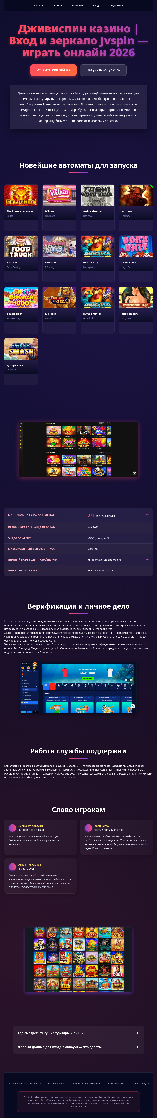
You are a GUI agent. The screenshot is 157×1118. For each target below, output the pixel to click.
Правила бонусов (140, 1083)
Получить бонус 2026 (103, 70)
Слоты (58, 5)
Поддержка (116, 5)
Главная (39, 5)
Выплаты (77, 5)
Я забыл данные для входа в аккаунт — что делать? (60, 1047)
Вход (96, 5)
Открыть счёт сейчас (53, 70)
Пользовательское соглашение (24, 1083)
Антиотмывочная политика (87, 1083)
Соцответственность (57, 1083)
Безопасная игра (117, 1083)
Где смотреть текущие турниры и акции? (51, 1033)
